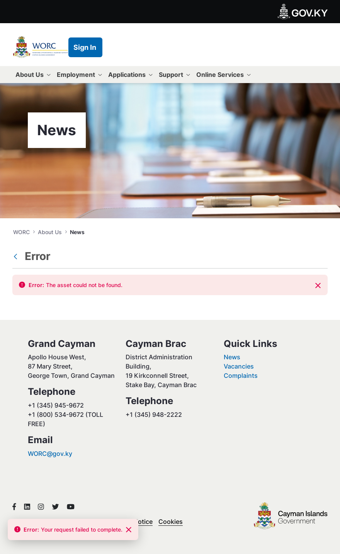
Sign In (84, 47)
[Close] (318, 285)
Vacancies (239, 366)
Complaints (241, 375)
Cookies (170, 521)
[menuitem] (33, 74)
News (232, 357)
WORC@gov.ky (50, 453)
